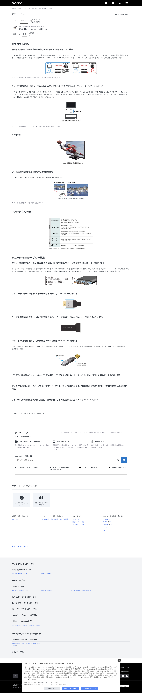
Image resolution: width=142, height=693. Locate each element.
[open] (119, 3)
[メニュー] (126, 3)
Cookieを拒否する (71, 688)
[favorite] (106, 3)
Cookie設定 (50, 688)
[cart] (112, 3)
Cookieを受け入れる (90, 688)
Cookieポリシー (43, 682)
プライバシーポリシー (49, 684)
